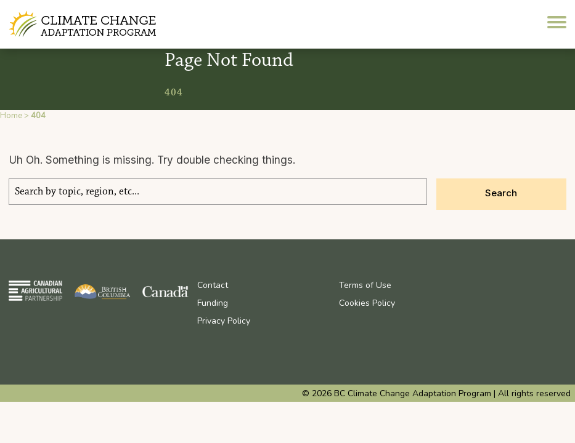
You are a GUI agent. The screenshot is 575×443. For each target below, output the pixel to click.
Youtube (487, 285)
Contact (212, 285)
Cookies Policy (367, 303)
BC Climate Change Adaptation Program (84, 24)
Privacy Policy (223, 321)
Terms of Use (365, 285)
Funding (212, 303)
